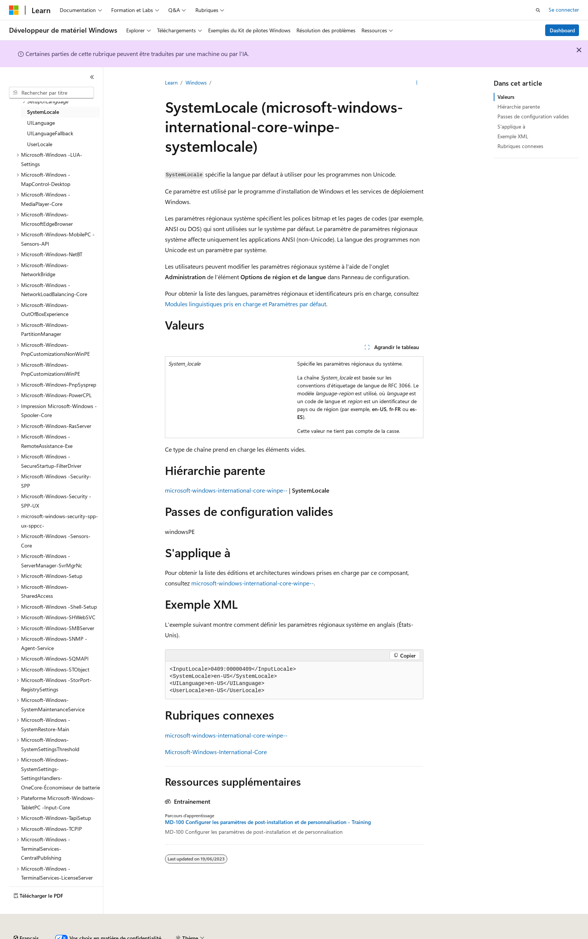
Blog (177, 935)
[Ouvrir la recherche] (538, 10)
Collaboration (212, 935)
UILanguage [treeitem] (41, 122)
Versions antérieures (140, 935)
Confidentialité (253, 935)
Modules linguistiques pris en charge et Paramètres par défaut (245, 304)
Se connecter (564, 9)
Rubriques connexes (520, 146)
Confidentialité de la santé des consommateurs (338, 935)
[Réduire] (92, 77)
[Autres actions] (416, 83)
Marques (520, 935)
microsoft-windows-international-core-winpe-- (226, 490)
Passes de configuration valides (533, 116)
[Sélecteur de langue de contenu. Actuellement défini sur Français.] (26, 918)
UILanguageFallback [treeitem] (50, 133)
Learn (171, 82)
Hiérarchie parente (518, 106)
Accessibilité (482, 935)
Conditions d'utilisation (433, 935)
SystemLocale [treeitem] (43, 111)
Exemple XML (512, 136)
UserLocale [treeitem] (39, 144)
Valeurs (505, 96)
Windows (196, 82)
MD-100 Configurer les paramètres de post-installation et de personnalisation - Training (268, 822)
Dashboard (562, 30)
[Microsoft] (14, 10)
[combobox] (51, 93)
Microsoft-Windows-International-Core (216, 752)
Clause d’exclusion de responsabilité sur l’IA (58, 935)
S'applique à (511, 126)
